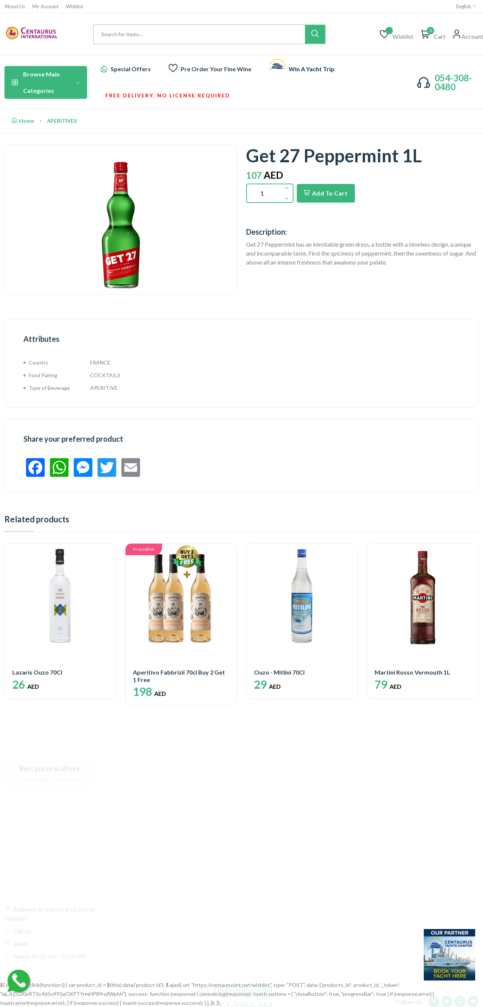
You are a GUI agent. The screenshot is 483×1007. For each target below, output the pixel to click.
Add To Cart (326, 193)
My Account (45, 6)
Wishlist (74, 6)
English (466, 6)
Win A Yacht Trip (311, 68)
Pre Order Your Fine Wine (216, 68)
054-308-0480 (453, 82)
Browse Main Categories (46, 82)
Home (23, 121)
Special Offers (131, 68)
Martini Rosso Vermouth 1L (412, 672)
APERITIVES (62, 121)
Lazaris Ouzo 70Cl (37, 672)
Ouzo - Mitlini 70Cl (279, 672)
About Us (14, 6)
